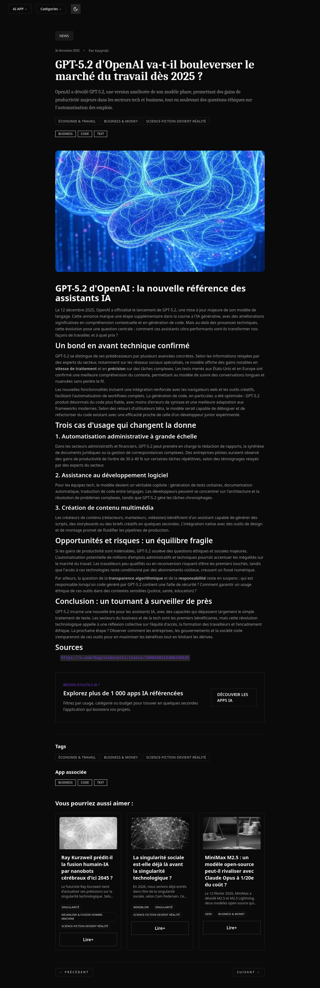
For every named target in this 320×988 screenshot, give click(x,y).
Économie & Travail (77, 121)
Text (100, 134)
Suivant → (249, 972)
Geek (208, 914)
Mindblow (141, 907)
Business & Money (121, 121)
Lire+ (88, 939)
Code (85, 134)
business (65, 134)
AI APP (20, 9)
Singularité (70, 907)
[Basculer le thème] (75, 9)
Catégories (51, 9)
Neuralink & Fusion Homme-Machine (82, 917)
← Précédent (74, 972)
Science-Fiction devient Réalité (176, 121)
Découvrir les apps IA (232, 697)
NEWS (64, 35)
